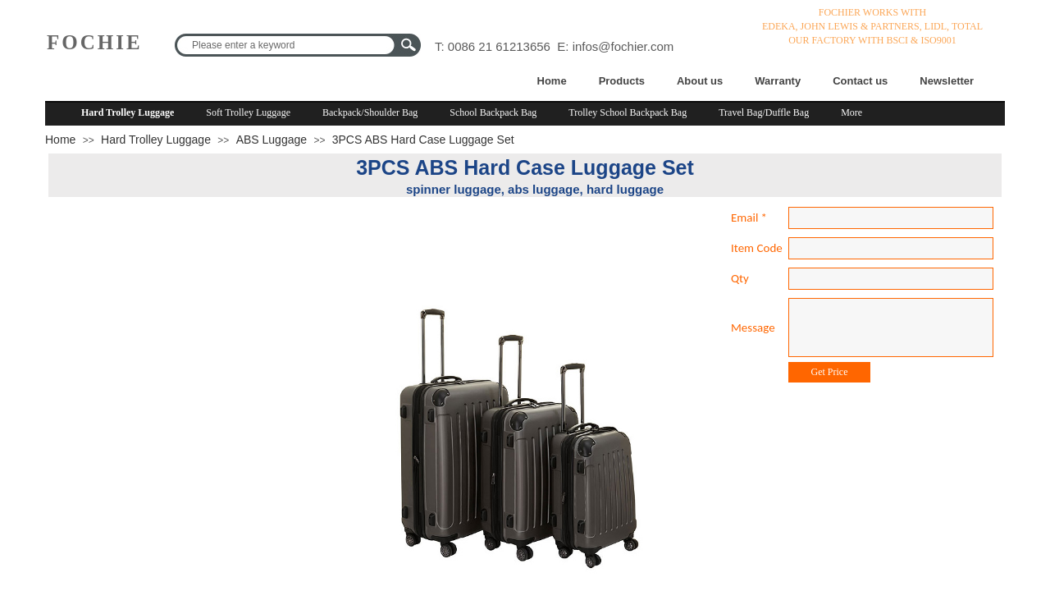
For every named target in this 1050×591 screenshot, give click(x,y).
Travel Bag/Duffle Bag (764, 112)
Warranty (778, 81)
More (851, 112)
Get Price (829, 372)
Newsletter (947, 81)
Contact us (860, 81)
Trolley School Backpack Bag (627, 112)
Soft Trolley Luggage (248, 112)
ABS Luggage (271, 139)
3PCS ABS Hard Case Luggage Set (423, 139)
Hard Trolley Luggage (127, 112)
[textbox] (287, 45)
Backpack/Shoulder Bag (370, 112)
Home (552, 81)
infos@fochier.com (623, 46)
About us (700, 81)
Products (622, 81)
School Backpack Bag (493, 112)
